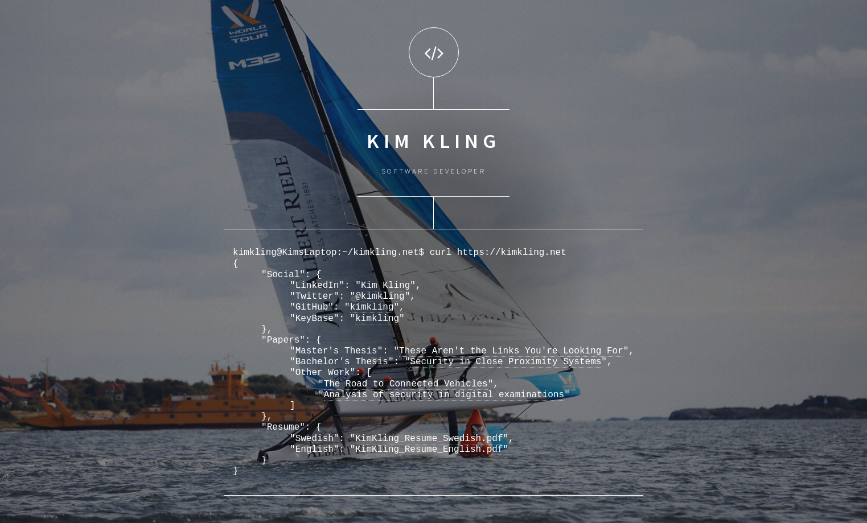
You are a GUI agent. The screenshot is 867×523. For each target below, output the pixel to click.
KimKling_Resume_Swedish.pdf (429, 439)
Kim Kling (385, 285)
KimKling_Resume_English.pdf (429, 449)
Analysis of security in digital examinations (444, 395)
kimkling (372, 307)
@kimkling (379, 296)
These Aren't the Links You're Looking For (511, 351)
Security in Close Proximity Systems (505, 362)
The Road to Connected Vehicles (406, 384)
